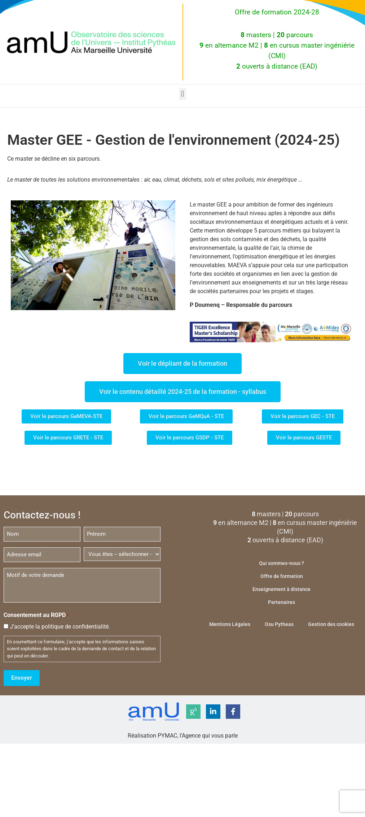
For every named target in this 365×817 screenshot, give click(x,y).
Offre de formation (281, 576)
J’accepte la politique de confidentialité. (60, 627)
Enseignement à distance (281, 589)
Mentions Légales (229, 624)
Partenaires (281, 602)
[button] (182, 94)
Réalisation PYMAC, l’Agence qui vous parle (183, 735)
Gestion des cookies (331, 624)
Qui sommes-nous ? (281, 563)
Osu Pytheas (279, 624)
